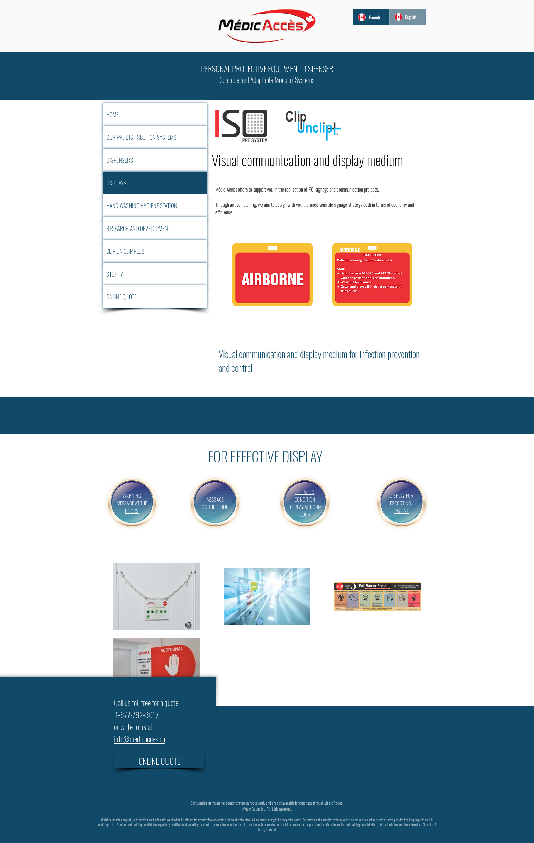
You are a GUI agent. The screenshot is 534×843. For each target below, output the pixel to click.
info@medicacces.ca (139, 738)
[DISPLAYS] (155, 183)
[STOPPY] (155, 274)
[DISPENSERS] (155, 160)
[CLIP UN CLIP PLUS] (155, 251)
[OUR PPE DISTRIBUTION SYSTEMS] (155, 137)
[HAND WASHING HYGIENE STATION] (155, 205)
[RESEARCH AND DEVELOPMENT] (155, 228)
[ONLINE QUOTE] (155, 296)
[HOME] (155, 114)
